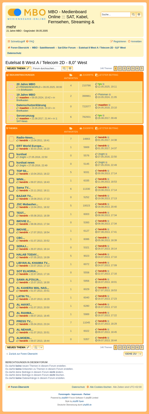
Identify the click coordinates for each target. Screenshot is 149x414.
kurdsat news (25, 162)
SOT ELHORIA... (27, 271)
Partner (87, 394)
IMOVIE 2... (23, 221)
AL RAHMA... (25, 312)
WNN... (21, 179)
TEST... (21, 212)
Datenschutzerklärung (31, 105)
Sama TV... (23, 187)
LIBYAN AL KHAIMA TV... (32, 262)
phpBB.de (87, 405)
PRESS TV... (24, 321)
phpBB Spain (78, 401)
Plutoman (103, 94)
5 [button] (132, 68)
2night (22, 157)
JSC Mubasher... (27, 204)
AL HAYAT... (24, 304)
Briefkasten (27, 89)
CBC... (20, 237)
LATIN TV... (23, 296)
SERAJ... (22, 246)
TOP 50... (22, 170)
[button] (142, 68)
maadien (24, 97)
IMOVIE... (22, 229)
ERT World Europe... (30, 145)
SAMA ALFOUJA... (28, 279)
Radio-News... (25, 137)
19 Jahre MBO (25, 94)
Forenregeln (64, 394)
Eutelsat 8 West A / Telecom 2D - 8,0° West (46, 62)
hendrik (23, 140)
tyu (100, 84)
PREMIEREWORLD (29, 87)
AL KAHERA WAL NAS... (32, 287)
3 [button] (124, 68)
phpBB (64, 398)
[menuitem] (30, 41)
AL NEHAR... (24, 329)
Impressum (77, 394)
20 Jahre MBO (25, 84)
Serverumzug (25, 115)
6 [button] (137, 68)
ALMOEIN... (24, 338)
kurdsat (21, 154)
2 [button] (120, 68)
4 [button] (128, 68)
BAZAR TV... (24, 195)
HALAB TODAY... (27, 254)
